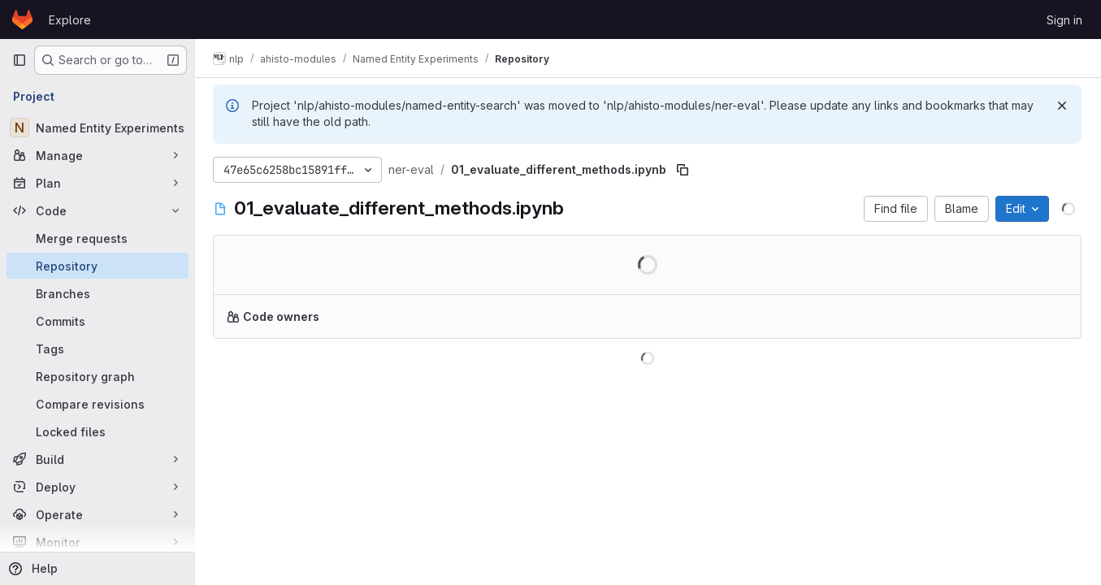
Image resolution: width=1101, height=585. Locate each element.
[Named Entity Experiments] (98, 128)
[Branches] (98, 293)
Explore (70, 20)
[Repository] (98, 266)
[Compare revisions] (98, 404)
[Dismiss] (1062, 105)
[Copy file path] (684, 170)
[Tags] (98, 349)
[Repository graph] (98, 376)
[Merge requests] (98, 238)
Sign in (1064, 20)
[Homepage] (22, 19)
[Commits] (98, 321)
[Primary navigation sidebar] (20, 60)
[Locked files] (98, 431)
